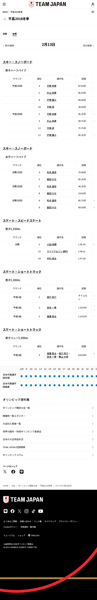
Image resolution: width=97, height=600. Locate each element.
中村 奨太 (51, 258)
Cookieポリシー (10, 526)
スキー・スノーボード (17, 62)
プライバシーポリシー (68, 521)
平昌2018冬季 (46, 485)
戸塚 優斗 (51, 100)
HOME (5, 485)
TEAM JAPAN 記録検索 (14, 447)
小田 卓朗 (51, 244)
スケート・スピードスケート (22, 220)
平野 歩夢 (51, 85)
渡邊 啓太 (51, 316)
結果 (15, 33)
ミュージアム (9, 535)
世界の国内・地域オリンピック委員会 (22, 431)
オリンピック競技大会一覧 (16, 407)
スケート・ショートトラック (22, 271)
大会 (13, 485)
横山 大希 (63, 356)
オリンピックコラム (13, 455)
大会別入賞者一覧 (12, 423)
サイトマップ (50, 521)
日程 (5, 33)
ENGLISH (35, 535)
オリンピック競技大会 (27, 485)
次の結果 (87, 45)
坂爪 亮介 (51, 297)
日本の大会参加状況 (13, 439)
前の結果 (9, 45)
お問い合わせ (25, 521)
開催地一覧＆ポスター (14, 415)
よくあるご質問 (10, 521)
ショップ (21, 535)
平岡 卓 (50, 106)
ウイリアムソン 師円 (57, 251)
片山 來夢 (51, 92)
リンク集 (38, 521)
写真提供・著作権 (28, 526)
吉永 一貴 (51, 307)
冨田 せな (51, 179)
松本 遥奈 (51, 172)
